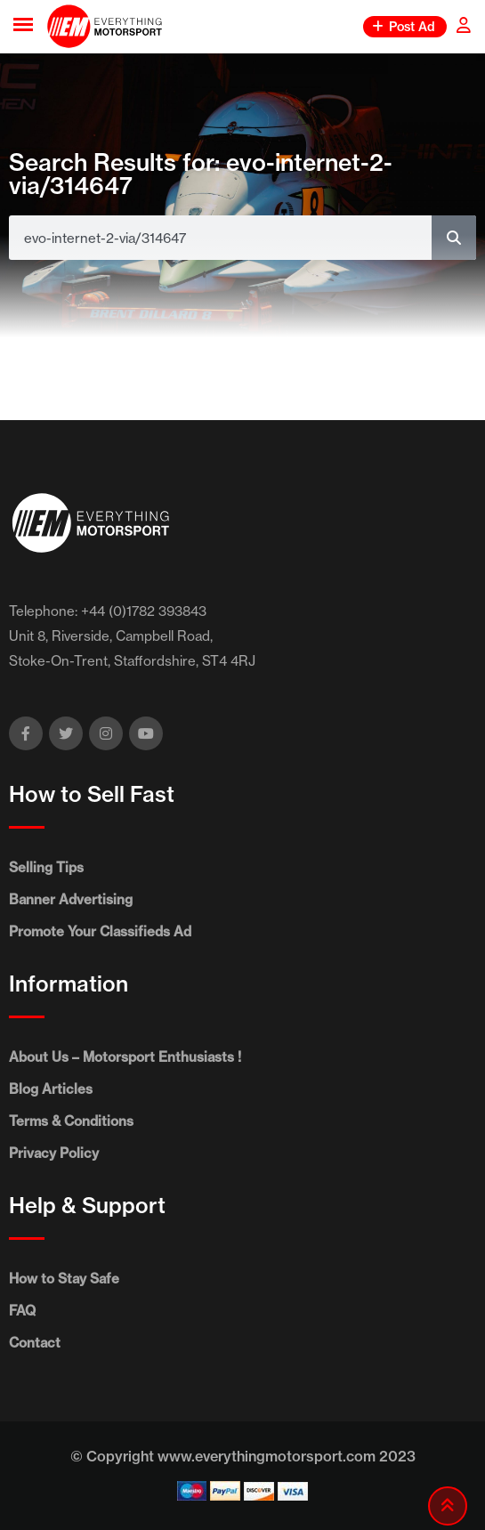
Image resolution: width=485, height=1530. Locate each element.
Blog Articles (51, 1089)
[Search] (454, 237)
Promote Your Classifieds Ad (100, 931)
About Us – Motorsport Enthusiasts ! (125, 1056)
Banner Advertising (71, 899)
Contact (35, 1342)
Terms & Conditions (71, 1121)
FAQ (22, 1310)
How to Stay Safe (64, 1278)
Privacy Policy (54, 1153)
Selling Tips (46, 867)
